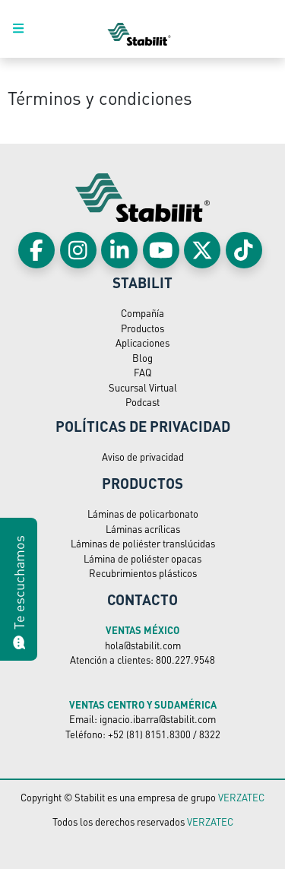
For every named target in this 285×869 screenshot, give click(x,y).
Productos (142, 328)
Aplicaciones (142, 342)
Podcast (142, 401)
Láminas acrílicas (143, 528)
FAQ (142, 372)
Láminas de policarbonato (142, 513)
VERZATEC (241, 797)
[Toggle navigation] (27, 29)
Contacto (142, 599)
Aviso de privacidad (143, 456)
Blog (142, 357)
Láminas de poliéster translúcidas (143, 543)
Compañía (142, 312)
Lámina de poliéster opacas (142, 558)
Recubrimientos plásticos (143, 572)
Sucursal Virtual (143, 387)
